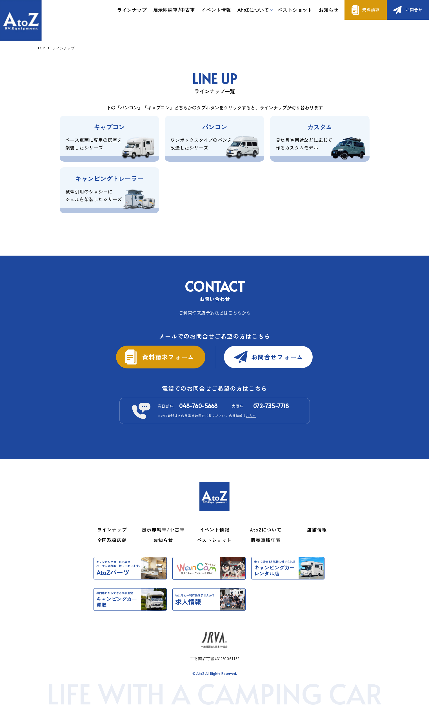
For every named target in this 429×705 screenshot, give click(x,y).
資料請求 (371, 9)
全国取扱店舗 (112, 540)
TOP (41, 48)
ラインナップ (132, 9)
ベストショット (295, 9)
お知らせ (329, 9)
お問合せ (414, 9)
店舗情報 (317, 529)
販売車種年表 (266, 540)
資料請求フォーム (168, 357)
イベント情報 (216, 9)
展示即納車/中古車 (174, 9)
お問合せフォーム (277, 357)
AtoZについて (266, 529)
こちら (251, 415)
